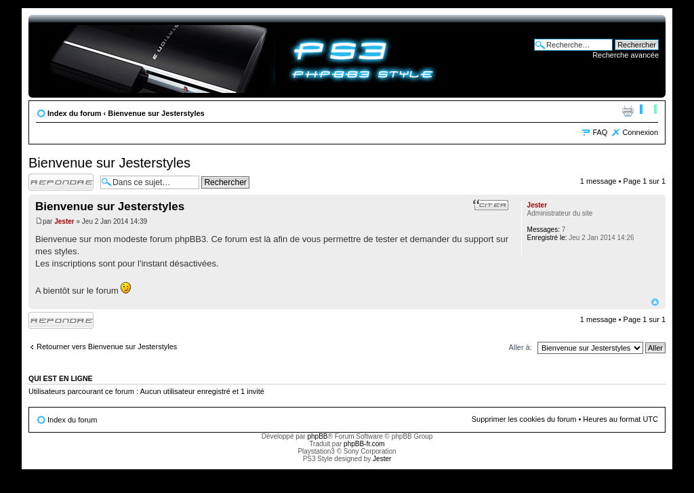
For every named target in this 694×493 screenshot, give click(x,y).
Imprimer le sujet (627, 110)
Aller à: (520, 347)
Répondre (61, 182)
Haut (655, 302)
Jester (64, 221)
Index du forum (74, 113)
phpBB (317, 436)
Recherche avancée (625, 55)
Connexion (640, 132)
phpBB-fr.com (364, 444)
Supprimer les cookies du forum (524, 419)
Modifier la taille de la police (648, 110)
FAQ (599, 132)
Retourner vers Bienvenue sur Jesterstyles (107, 346)
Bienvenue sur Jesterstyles (156, 113)
